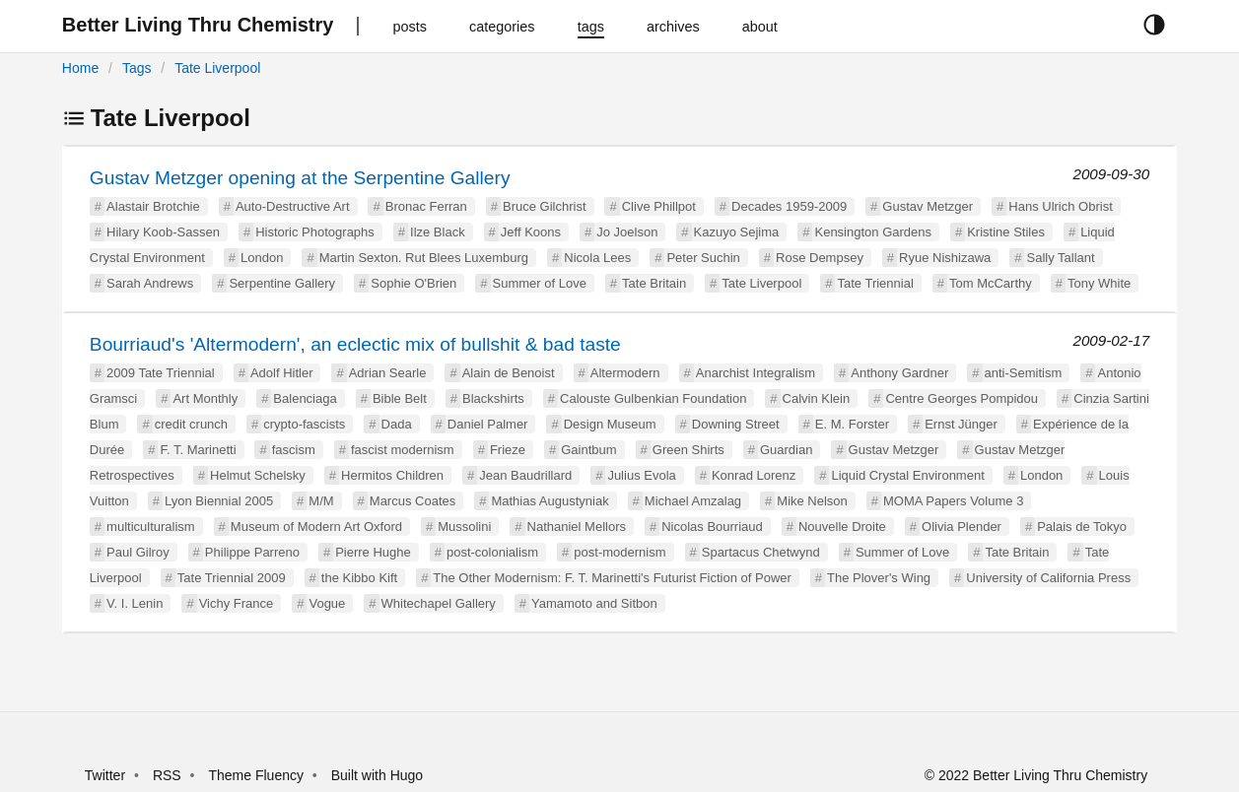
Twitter (105, 775)
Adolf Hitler (281, 372)
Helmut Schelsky (258, 475)
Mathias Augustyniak (549, 501)
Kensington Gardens (872, 232)
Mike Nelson (812, 501)
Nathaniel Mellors (576, 526)
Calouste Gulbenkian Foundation (653, 398)
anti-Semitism (1024, 372)
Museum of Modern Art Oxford (316, 526)
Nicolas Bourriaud (712, 526)
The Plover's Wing (878, 577)
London (262, 257)
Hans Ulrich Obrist (1060, 206)
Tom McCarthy (990, 283)
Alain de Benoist (508, 372)
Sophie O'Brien (413, 283)
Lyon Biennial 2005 (219, 501)
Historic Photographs (315, 232)
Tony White (1099, 283)
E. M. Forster (852, 424)
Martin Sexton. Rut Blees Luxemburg (423, 257)
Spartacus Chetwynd (761, 552)
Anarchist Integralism (755, 372)
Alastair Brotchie (153, 206)
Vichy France (236, 603)
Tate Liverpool (217, 68)
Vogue (327, 603)
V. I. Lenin (134, 603)
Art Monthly (205, 398)
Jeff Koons (531, 232)
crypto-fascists (304, 424)
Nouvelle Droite (842, 526)
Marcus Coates (412, 501)
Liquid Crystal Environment (907, 475)
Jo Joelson (626, 232)
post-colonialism (492, 552)
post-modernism (619, 552)
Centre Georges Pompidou (961, 398)
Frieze (507, 449)
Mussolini (464, 526)
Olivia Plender (961, 526)
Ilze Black (437, 232)
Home (80, 68)
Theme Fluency (257, 775)
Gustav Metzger (927, 206)
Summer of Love (539, 283)
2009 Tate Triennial (160, 372)
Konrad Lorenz (753, 475)
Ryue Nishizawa (945, 257)
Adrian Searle (388, 372)
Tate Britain (654, 283)
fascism (293, 449)
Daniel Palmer (487, 424)
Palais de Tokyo (1082, 526)
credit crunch (191, 424)
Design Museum (610, 424)
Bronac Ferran (426, 206)
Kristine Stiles (1006, 232)
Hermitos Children (392, 475)
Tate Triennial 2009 (231, 577)
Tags (137, 68)
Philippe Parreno (252, 552)
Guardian (786, 449)
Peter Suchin (702, 257)
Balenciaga (304, 398)
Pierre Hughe (373, 552)
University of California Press (1048, 577)
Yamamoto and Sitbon (594, 603)
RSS (167, 775)
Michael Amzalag (693, 501)
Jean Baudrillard (525, 475)
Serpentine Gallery (282, 283)
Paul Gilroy (138, 552)
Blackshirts (493, 398)
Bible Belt (400, 398)
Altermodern (625, 372)
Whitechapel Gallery (438, 603)
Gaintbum (588, 449)
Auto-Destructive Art (293, 206)
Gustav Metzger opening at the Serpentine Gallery (300, 177)
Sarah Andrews (149, 283)
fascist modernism (402, 449)
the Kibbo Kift (359, 577)
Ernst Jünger (961, 424)
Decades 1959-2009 (789, 206)
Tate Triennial (875, 283)
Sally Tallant (1060, 257)
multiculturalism (150, 526)
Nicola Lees (597, 257)
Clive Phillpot (659, 206)
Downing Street (736, 424)
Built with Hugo (377, 775)
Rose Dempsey (819, 257)
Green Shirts (688, 449)
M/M (321, 501)
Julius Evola (641, 475)
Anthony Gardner (899, 372)
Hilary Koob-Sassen (163, 232)
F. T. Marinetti (198, 449)
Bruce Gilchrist (544, 206)
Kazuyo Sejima (737, 232)
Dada (396, 424)
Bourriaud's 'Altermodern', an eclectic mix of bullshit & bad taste (355, 344)
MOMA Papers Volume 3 (953, 501)
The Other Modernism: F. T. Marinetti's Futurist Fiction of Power (612, 577)
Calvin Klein (817, 398)
